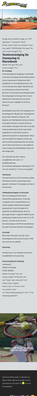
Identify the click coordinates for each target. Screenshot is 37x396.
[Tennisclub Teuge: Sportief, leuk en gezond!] (18, 350)
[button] (30, 5)
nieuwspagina (7, 386)
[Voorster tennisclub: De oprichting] (18, 325)
